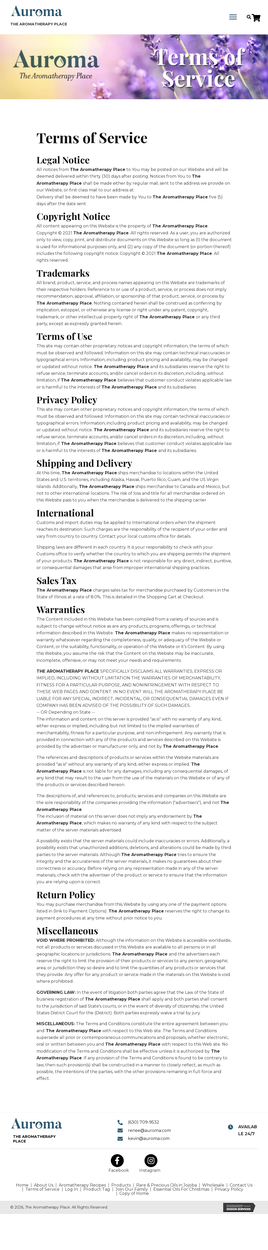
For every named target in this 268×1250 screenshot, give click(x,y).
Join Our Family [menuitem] (131, 1189)
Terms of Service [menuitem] (42, 1189)
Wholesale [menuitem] (213, 1185)
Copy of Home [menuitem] (134, 1193)
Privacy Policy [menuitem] (229, 1189)
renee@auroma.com (149, 1130)
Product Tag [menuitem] (96, 1189)
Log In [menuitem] (71, 1189)
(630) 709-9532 (143, 1122)
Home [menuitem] (22, 1185)
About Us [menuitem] (43, 1185)
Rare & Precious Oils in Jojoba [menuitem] (166, 1185)
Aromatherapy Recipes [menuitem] (82, 1185)
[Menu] (233, 17)
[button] (256, 18)
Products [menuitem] (121, 1185)
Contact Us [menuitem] (241, 1185)
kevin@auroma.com (149, 1138)
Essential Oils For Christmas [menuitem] (181, 1189)
